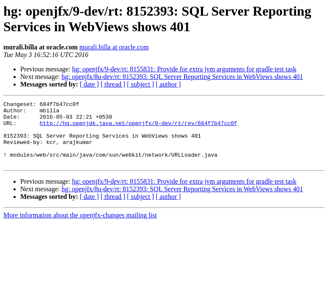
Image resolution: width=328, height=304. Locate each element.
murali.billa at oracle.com (114, 47)
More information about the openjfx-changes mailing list (80, 227)
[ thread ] (112, 84)
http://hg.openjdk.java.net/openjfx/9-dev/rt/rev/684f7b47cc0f (138, 128)
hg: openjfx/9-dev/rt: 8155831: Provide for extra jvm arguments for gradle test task (184, 69)
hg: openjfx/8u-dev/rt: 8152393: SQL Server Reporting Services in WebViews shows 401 (182, 76)
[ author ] (168, 84)
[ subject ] (140, 84)
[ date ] (89, 84)
